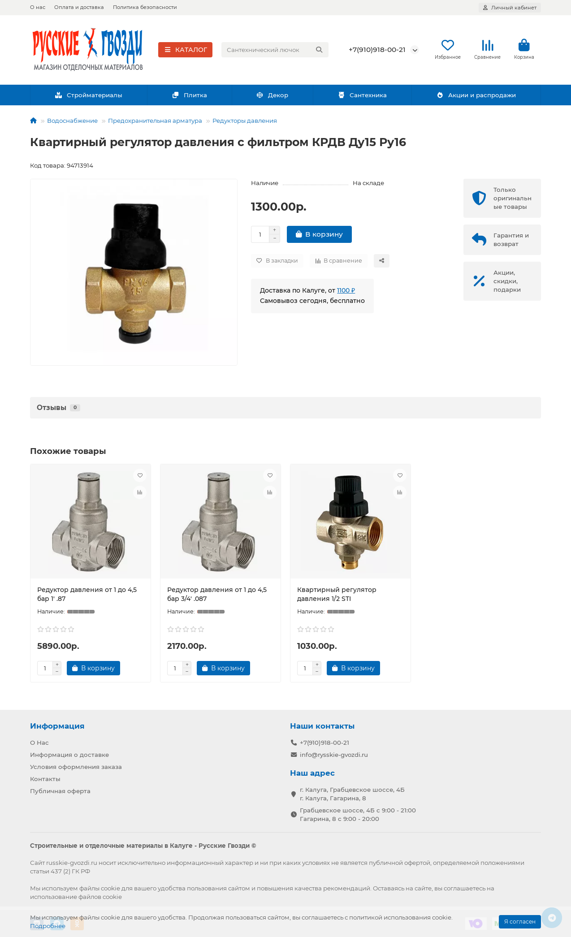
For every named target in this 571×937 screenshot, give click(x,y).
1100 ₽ (346, 291)
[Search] (275, 50)
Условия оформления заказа (76, 766)
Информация (57, 725)
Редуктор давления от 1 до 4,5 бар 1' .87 (87, 594)
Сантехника (362, 95)
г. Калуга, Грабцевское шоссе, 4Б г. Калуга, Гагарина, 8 (352, 794)
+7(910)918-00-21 (377, 50)
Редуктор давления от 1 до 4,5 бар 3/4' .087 (217, 594)
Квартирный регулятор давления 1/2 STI (336, 594)
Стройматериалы (88, 95)
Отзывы (58, 408)
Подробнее (47, 925)
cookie (110, 888)
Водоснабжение (72, 121)
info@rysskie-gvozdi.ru (334, 754)
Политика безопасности (145, 7)
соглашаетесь (464, 888)
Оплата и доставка (79, 7)
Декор (272, 95)
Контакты (45, 778)
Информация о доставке (69, 754)
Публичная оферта (60, 791)
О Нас (39, 742)
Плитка (189, 95)
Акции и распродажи (476, 95)
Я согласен (520, 921)
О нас (37, 7)
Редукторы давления (244, 121)
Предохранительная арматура (155, 121)
